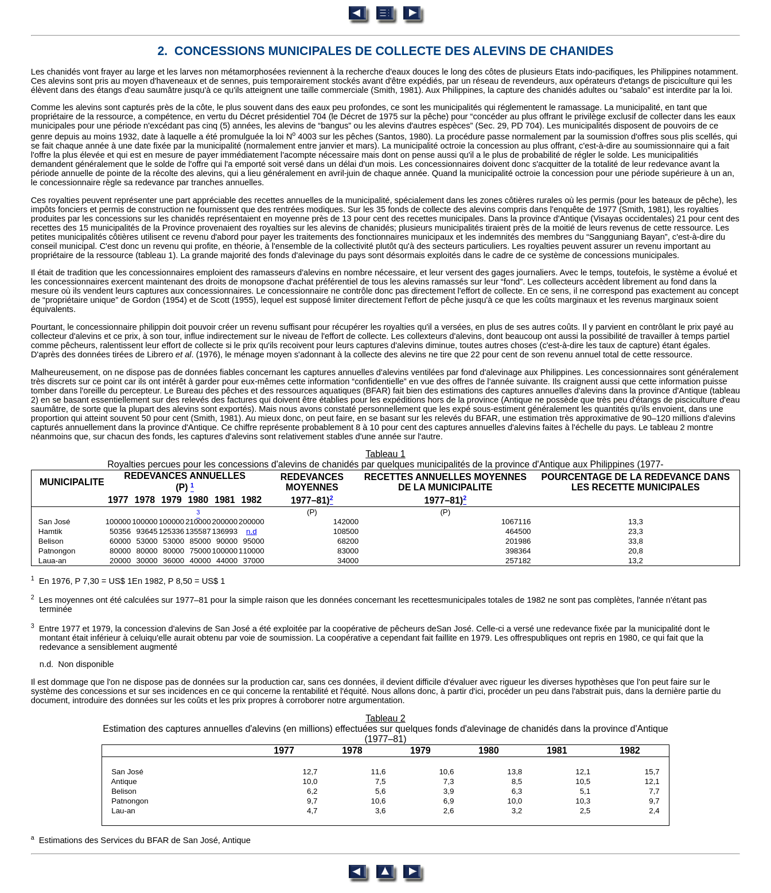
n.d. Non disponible (77, 664)
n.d (251, 531)
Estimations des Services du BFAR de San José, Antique (141, 840)
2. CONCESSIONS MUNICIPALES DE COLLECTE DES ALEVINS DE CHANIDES (385, 51)
